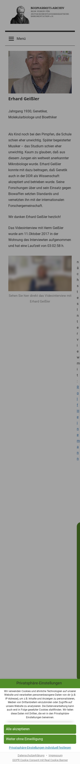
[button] (40, 729)
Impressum (56, 755)
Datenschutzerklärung (31, 755)
